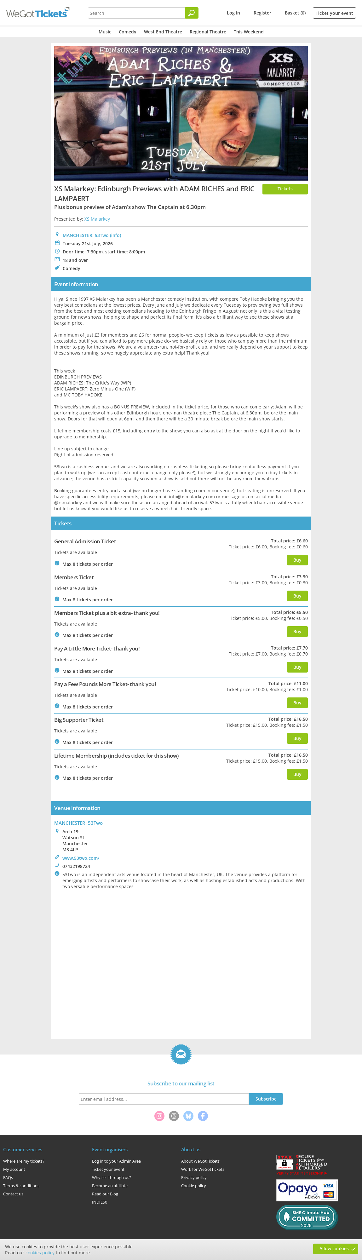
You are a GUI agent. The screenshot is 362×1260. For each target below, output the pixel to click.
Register (262, 13)
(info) (115, 235)
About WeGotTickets (200, 1161)
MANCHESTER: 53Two (86, 235)
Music (105, 32)
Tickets (285, 189)
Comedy (127, 32)
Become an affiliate (110, 1185)
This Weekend (249, 32)
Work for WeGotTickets (202, 1169)
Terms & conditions (21, 1185)
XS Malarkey (97, 219)
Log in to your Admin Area (116, 1161)
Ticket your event (334, 13)
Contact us (13, 1194)
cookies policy (40, 1253)
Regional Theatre (208, 32)
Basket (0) (295, 13)
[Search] (191, 13)
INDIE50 (99, 1202)
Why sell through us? (111, 1177)
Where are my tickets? (23, 1161)
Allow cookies (334, 1248)
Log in (233, 13)
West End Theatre (163, 32)
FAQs (8, 1177)
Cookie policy (193, 1185)
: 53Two (78, 823)
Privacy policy (194, 1177)
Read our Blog (105, 1194)
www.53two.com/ (80, 858)
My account (14, 1169)
